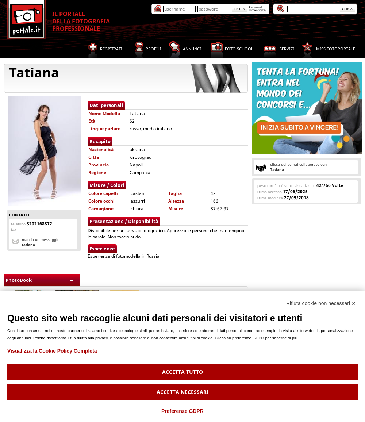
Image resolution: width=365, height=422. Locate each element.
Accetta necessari (182, 391)
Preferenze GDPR (182, 411)
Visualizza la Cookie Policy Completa (52, 351)
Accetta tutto (182, 371)
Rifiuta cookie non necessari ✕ (321, 303)
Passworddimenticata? (257, 8)
